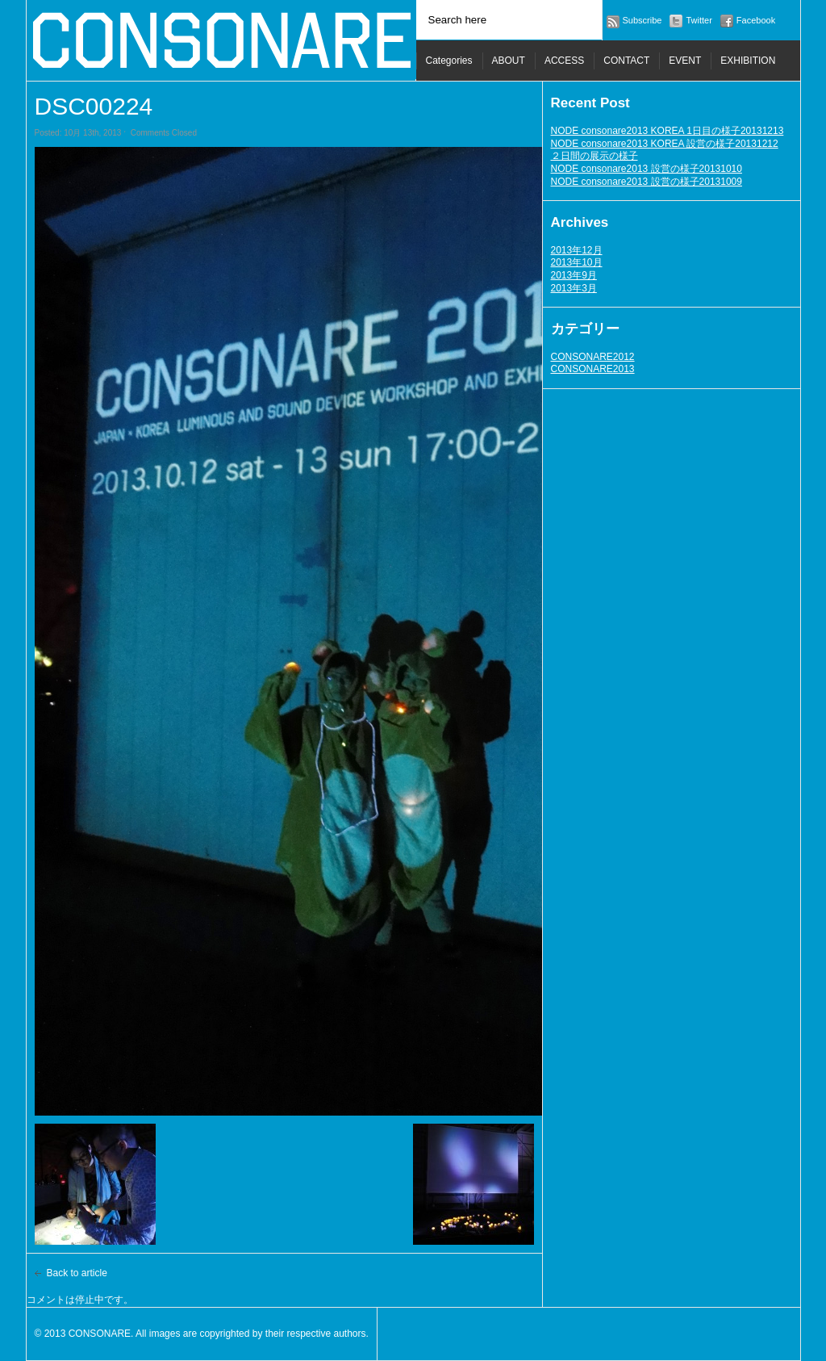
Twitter (698, 20)
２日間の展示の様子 (594, 155)
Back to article (77, 1273)
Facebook (755, 20)
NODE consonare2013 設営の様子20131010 (646, 168)
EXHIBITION (747, 60)
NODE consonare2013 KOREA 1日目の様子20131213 (667, 130)
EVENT (685, 60)
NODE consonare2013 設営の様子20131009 (646, 181)
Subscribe (642, 20)
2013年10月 (577, 262)
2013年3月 (574, 288)
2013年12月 (577, 250)
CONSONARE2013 (593, 369)
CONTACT (626, 60)
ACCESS (564, 60)
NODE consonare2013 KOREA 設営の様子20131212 (664, 143)
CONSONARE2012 (593, 356)
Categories (449, 60)
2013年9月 (574, 275)
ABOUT (508, 60)
